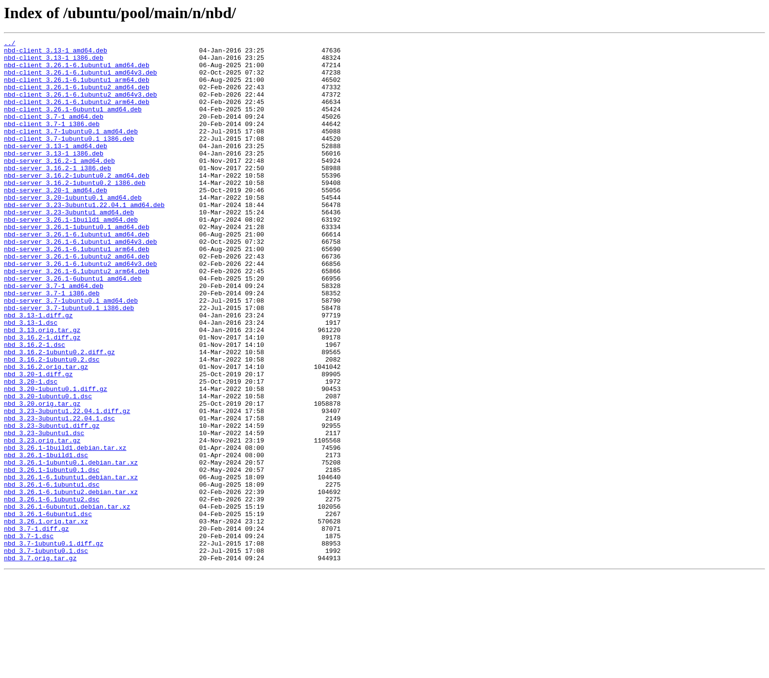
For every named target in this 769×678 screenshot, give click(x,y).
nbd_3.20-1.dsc (30, 450)
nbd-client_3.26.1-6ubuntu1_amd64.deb (73, 123)
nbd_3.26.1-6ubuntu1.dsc (48, 609)
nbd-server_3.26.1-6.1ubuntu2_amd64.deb (76, 300)
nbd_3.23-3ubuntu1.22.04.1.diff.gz (67, 485)
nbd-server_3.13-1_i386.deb (53, 176)
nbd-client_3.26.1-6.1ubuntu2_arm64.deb (76, 114)
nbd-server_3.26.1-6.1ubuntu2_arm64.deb (76, 317)
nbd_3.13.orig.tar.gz (42, 388)
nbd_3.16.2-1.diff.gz (42, 397)
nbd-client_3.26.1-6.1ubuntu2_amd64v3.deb (80, 106)
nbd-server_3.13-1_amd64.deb (55, 167)
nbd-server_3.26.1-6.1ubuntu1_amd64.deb (76, 273)
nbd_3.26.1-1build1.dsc (46, 538)
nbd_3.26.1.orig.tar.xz (46, 618)
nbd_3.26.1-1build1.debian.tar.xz (65, 529)
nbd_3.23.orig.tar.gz (42, 521)
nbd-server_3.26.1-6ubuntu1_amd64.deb (73, 326)
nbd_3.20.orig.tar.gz (42, 476)
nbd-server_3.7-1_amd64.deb (53, 335)
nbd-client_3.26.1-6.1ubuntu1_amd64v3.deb (80, 79)
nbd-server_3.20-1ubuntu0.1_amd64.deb (73, 229)
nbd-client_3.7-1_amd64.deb (53, 132)
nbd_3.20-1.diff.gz (38, 441)
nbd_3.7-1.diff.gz (36, 627)
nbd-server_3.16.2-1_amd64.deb (59, 185)
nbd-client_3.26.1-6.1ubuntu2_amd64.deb (76, 97)
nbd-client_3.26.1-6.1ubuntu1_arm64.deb (76, 88)
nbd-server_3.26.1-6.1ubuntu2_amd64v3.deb (80, 309)
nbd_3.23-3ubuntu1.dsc (44, 512)
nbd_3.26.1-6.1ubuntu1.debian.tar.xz (71, 565)
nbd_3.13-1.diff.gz (38, 370)
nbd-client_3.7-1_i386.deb (52, 141)
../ (9, 44)
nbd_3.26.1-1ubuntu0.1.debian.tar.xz (71, 547)
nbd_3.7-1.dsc (28, 635)
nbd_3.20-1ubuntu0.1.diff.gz (55, 459)
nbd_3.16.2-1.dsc (34, 406)
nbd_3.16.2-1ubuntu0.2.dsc (52, 423)
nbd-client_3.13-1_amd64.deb (55, 53)
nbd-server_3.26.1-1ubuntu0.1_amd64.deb (76, 265)
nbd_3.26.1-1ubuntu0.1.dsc (52, 556)
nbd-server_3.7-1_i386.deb (52, 344)
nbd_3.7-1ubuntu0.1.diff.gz (53, 644)
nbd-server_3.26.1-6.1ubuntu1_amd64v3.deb (80, 282)
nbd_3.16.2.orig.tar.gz (46, 432)
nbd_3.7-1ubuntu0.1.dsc (46, 653)
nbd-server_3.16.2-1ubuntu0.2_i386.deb (75, 212)
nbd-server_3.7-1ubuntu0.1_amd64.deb (71, 353)
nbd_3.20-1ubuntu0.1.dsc (48, 468)
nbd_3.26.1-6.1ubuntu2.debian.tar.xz (71, 582)
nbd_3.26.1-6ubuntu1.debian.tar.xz (67, 600)
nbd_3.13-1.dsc (30, 379)
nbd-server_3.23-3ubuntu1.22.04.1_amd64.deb (84, 238)
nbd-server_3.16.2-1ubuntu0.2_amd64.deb (76, 203)
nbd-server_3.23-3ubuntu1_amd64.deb (69, 247)
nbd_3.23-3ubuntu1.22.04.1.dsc (59, 494)
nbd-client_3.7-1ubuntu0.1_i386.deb (69, 159)
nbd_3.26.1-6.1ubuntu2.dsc (52, 591)
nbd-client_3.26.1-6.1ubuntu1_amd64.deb (76, 70)
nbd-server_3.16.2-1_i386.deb (57, 194)
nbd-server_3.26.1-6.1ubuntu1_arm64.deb (76, 291)
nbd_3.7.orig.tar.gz (40, 662)
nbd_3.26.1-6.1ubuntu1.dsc (52, 574)
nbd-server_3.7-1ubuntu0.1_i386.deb (69, 362)
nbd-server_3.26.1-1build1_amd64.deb (71, 256)
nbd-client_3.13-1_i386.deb (53, 61)
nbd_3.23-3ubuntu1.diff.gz (52, 503)
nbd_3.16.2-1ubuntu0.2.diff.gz (59, 415)
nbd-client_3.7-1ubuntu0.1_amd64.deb (71, 150)
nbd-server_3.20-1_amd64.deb (55, 220)
